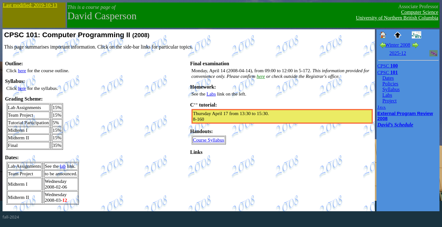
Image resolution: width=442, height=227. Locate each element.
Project (389, 100)
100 (387, 65)
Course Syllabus (208, 140)
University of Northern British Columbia (397, 17)
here (22, 70)
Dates (388, 78)
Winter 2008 (397, 45)
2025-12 (397, 53)
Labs (211, 93)
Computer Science (419, 12)
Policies (390, 83)
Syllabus (391, 89)
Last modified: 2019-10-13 (30, 5)
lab (63, 166)
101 (387, 72)
